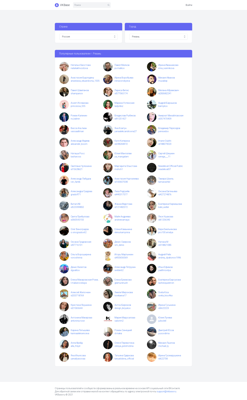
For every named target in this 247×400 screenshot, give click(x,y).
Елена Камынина (123, 229)
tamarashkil (164, 182)
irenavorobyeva (122, 81)
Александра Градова (81, 191)
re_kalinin (75, 118)
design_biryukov (123, 308)
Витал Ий (75, 204)
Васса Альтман (79, 128)
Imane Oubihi (164, 141)
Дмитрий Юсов (166, 330)
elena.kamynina (122, 232)
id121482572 (121, 207)
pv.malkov (120, 68)
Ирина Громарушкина (169, 355)
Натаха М (163, 242)
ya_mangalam (122, 156)
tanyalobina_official (124, 358)
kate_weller (163, 207)
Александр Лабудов (81, 178)
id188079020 (164, 144)
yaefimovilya (164, 270)
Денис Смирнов (123, 242)
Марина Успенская (124, 103)
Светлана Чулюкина (81, 166)
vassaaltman (77, 131)
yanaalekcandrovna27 (126, 131)
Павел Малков (122, 65)
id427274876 (164, 194)
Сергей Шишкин (166, 153)
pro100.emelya (165, 232)
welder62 (119, 270)
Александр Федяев (80, 141)
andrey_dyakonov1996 (169, 257)
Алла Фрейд (77, 343)
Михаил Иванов (166, 77)
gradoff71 (76, 194)
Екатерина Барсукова (169, 279)
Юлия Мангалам (123, 153)
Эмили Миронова (124, 292)
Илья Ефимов (165, 267)
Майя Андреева (122, 216)
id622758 (163, 358)
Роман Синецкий (123, 330)
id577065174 (121, 93)
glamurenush (121, 283)
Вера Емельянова (167, 229)
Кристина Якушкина (81, 305)
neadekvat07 (164, 169)
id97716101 (77, 245)
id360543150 (77, 219)
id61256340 (164, 219)
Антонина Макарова (81, 317)
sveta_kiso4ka (165, 295)
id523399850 (77, 207)
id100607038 (121, 182)
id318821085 (164, 245)
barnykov (163, 106)
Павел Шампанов (80, 90)
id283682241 (164, 93)
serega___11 (164, 156)
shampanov (77, 93)
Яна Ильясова (78, 355)
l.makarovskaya (79, 283)
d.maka (118, 333)
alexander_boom (79, 144)
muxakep (162, 81)
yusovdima (163, 333)
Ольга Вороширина (81, 254)
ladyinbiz (119, 106)
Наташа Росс (78, 153)
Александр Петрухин (125, 267)
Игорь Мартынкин (124, 254)
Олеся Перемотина (124, 343)
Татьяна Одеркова (124, 355)
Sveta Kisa (163, 292)
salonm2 (119, 320)
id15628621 (77, 169)
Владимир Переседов (169, 128)
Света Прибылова (80, 216)
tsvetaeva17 (120, 295)
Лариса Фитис (122, 90)
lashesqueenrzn (166, 283)
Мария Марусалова (125, 317)
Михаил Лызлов (166, 343)
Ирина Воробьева (124, 77)
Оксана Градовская (81, 242)
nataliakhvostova (79, 68)
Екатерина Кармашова (170, 204)
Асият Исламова (79, 103)
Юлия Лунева (165, 317)
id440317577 (121, 194)
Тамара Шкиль (166, 178)
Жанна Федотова (123, 204)
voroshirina (76, 257)
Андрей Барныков (167, 103)
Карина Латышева (80, 330)
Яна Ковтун (120, 128)
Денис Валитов (78, 267)
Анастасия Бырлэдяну (82, 77)
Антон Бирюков (123, 305)
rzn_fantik (75, 182)
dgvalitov (75, 270)
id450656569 (121, 257)
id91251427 (120, 118)
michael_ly (163, 346)
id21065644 (77, 308)
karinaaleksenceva (80, 333)
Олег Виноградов (80, 229)
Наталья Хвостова (81, 65)
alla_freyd (75, 346)
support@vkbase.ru (166, 391)
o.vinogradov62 (78, 232)
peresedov (163, 131)
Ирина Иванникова (168, 65)
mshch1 (119, 169)
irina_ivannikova (166, 68)
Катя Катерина (122, 141)
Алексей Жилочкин (81, 292)
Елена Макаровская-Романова (85, 279)
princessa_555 (78, 106)
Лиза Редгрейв (122, 191)
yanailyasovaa (78, 358)
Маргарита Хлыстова (126, 166)
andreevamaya (122, 219)
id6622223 (163, 308)
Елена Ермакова (123, 279)
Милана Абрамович (168, 90)
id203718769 (77, 295)
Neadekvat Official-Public (170, 166)
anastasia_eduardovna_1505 (85, 81)
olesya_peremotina (124, 346)
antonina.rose (78, 320)
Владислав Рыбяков (125, 115)
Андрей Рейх (164, 254)
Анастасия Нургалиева (127, 178)
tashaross (76, 156)
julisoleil (162, 320)
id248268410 (121, 144)
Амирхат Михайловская (170, 115)
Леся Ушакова (165, 216)
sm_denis (119, 245)
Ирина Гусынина (166, 305)
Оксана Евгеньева (167, 191)
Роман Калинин (79, 115)
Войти (189, 5)
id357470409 (164, 118)
